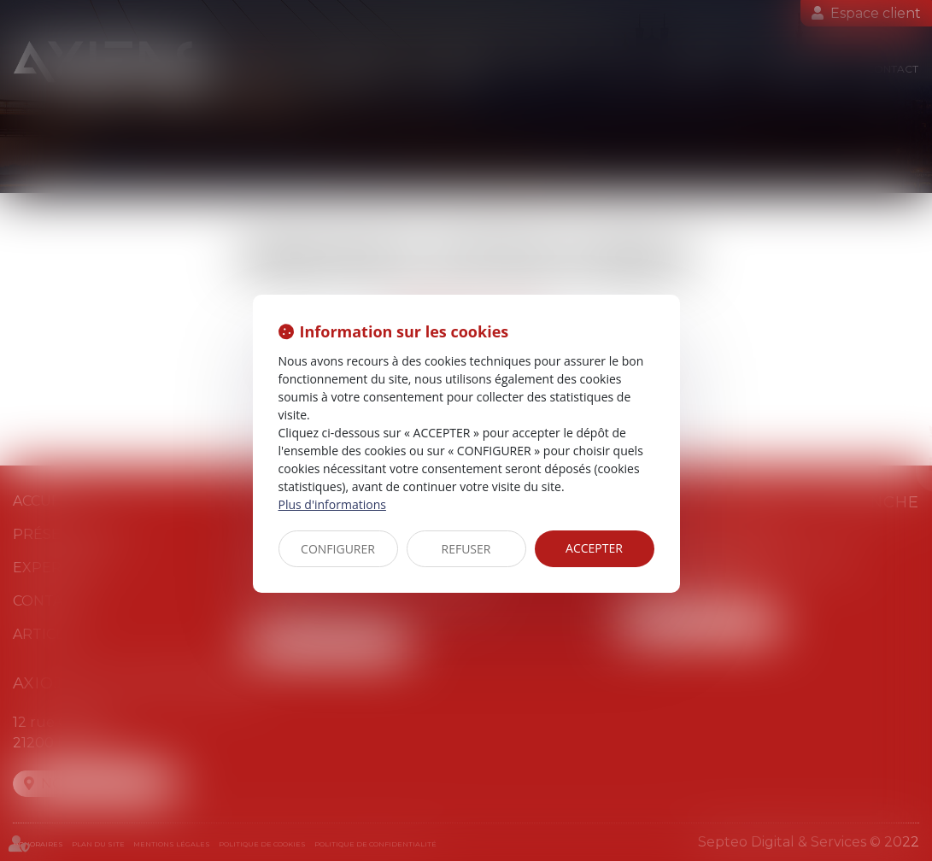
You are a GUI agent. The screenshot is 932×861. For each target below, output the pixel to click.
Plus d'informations (332, 504)
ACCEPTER (594, 548)
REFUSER (466, 549)
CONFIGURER (338, 549)
